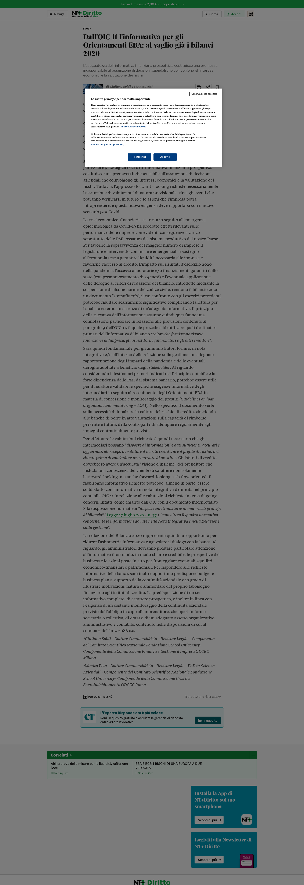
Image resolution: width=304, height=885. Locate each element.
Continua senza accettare (204, 94)
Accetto (165, 157)
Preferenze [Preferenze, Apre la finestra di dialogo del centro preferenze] (139, 157)
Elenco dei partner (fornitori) (107, 144)
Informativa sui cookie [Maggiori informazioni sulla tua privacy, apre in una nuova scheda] (133, 126)
